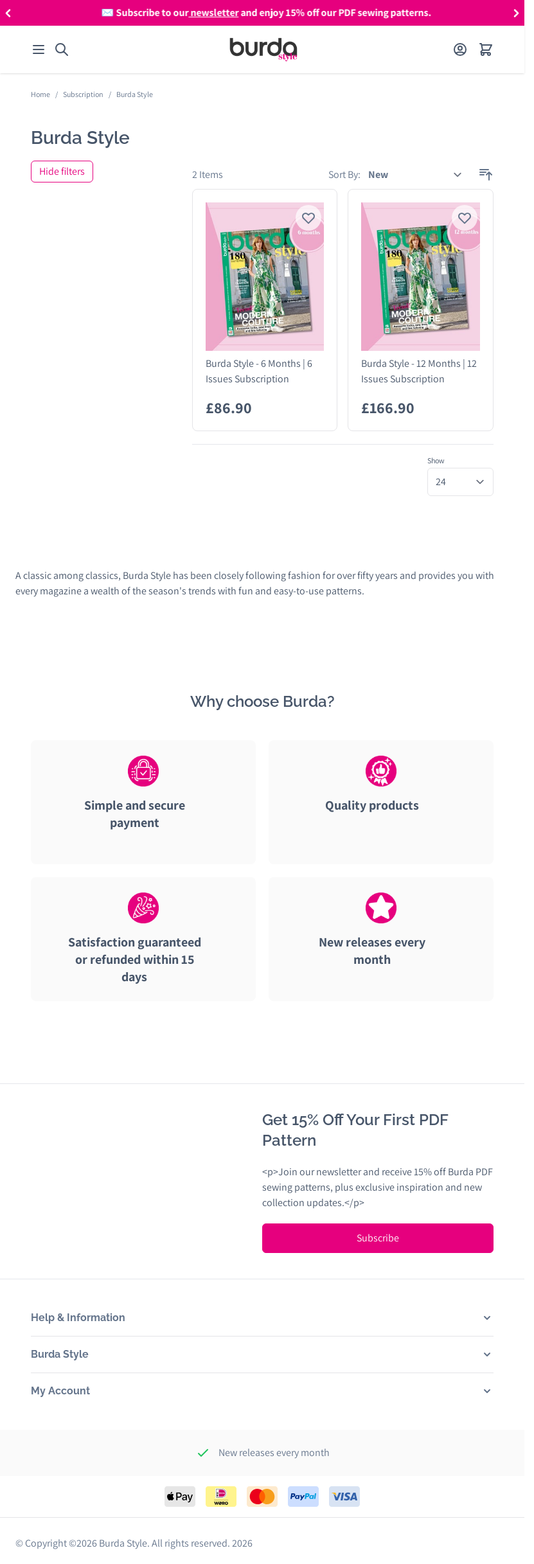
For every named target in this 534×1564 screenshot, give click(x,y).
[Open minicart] (486, 49)
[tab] (143, 814)
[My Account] (460, 49)
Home (40, 94)
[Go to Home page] (263, 49)
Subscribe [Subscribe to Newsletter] (378, 1238)
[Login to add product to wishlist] (308, 218)
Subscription (83, 94)
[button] (8, 13)
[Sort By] (415, 175)
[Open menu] (38, 49)
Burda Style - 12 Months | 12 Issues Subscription (419, 371)
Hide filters (62, 171)
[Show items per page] (460, 482)
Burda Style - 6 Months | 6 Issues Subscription (259, 371)
